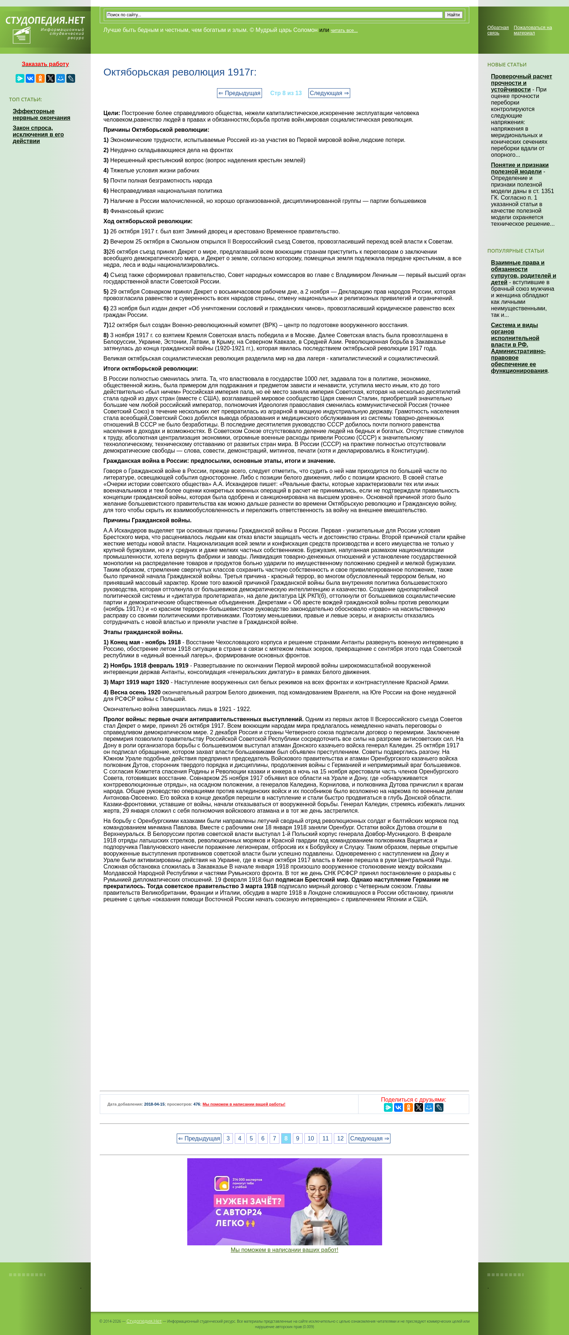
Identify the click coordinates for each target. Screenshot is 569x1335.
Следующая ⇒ (329, 93)
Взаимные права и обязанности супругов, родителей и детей (523, 272)
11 (325, 1138)
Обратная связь (498, 30)
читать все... (344, 30)
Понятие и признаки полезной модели (520, 168)
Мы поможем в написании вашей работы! (243, 1104)
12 (340, 1138)
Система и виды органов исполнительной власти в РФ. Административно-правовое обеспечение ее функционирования (519, 348)
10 (311, 1138)
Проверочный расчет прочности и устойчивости (521, 83)
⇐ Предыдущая (239, 93)
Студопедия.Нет (144, 1321)
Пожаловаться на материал (533, 30)
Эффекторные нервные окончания (41, 114)
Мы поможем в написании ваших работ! (285, 1250)
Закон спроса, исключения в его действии (38, 134)
